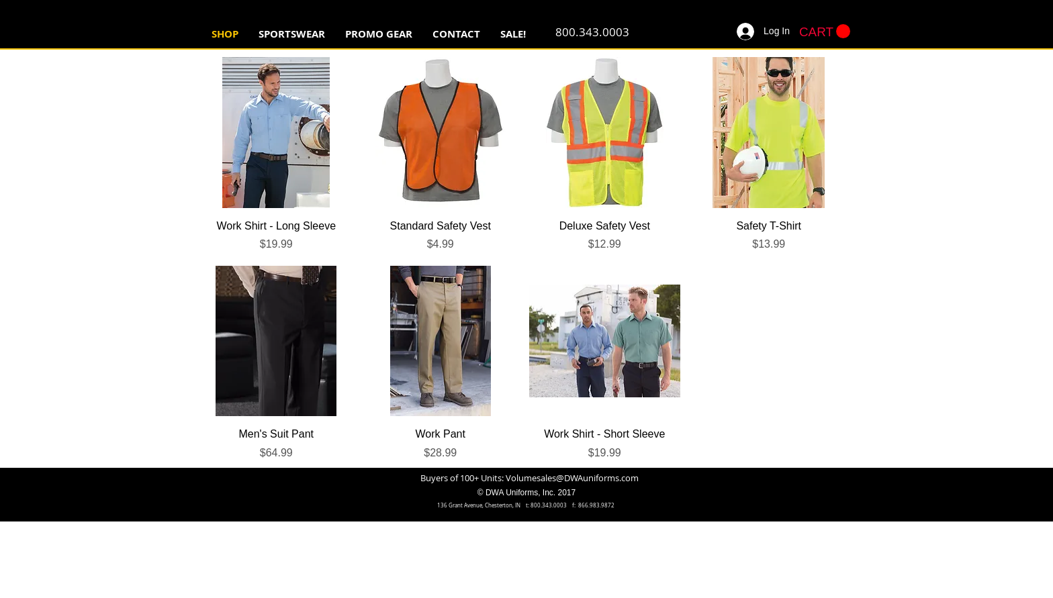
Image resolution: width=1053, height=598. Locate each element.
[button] (291, 34)
